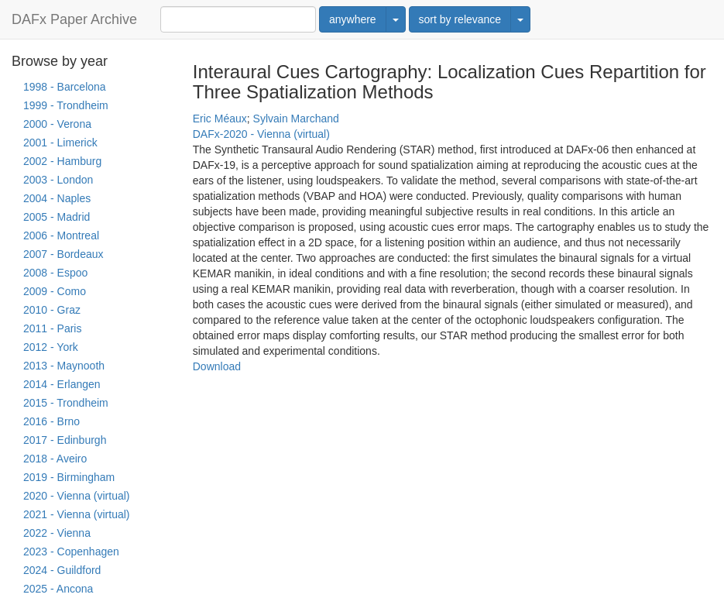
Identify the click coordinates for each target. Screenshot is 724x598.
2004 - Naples (57, 198)
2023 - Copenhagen (71, 551)
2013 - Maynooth (64, 365)
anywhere (352, 19)
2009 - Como (54, 291)
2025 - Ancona (58, 589)
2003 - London (58, 180)
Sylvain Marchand (296, 118)
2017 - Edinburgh (64, 440)
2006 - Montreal (61, 235)
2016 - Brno (51, 421)
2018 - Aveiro (55, 458)
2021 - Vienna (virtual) (76, 514)
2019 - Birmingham (69, 477)
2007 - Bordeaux (63, 254)
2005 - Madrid (56, 217)
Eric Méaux (220, 118)
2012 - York (50, 347)
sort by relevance (460, 19)
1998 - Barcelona (64, 87)
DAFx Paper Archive (74, 19)
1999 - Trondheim (65, 105)
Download (217, 366)
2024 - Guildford (62, 570)
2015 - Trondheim (65, 403)
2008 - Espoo (55, 272)
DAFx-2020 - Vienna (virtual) (261, 134)
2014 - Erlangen (62, 384)
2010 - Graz (52, 310)
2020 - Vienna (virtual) (76, 496)
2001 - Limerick (60, 142)
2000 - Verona (57, 124)
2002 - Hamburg (62, 161)
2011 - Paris (52, 328)
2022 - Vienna (57, 533)
